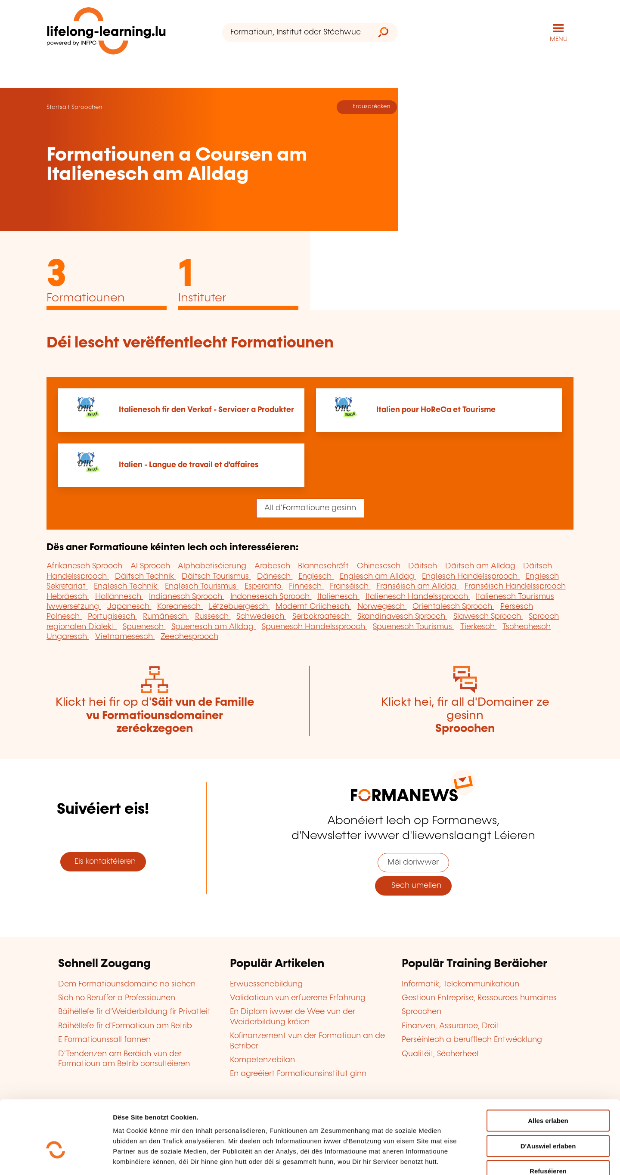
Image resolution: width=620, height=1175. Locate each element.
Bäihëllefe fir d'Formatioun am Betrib (125, 1025)
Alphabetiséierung (213, 566)
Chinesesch (380, 566)
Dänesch (275, 576)
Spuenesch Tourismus (413, 626)
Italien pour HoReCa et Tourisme (436, 409)
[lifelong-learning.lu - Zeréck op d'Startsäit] (106, 32)
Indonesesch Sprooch (271, 596)
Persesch (516, 606)
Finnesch (306, 586)
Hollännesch (119, 596)
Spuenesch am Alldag (213, 626)
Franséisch (350, 586)
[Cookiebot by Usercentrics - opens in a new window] (55, 1158)
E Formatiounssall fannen (104, 1039)
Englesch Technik (126, 586)
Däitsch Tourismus (216, 576)
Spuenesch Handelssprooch (314, 626)
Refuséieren (548, 1120)
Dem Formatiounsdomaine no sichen (126, 984)
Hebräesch (67, 596)
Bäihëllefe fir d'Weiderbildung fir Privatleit (134, 1012)
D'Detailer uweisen (519, 1158)
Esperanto (264, 586)
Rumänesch (166, 616)
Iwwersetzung (73, 606)
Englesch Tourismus (202, 586)
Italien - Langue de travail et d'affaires (188, 464)
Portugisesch (112, 616)
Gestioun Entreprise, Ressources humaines (479, 997)
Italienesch (338, 596)
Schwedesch (261, 616)
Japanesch (129, 606)
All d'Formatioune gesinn (310, 508)
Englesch (316, 576)
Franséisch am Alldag (417, 586)
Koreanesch (180, 606)
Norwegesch (382, 606)
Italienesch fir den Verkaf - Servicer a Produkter (206, 409)
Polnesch (64, 616)
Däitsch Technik (145, 576)
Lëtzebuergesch (239, 606)
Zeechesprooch (189, 636)
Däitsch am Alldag (481, 566)
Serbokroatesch (322, 616)
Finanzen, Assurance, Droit (450, 1025)
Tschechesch (526, 626)
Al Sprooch (151, 566)
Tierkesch (478, 626)
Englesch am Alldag (378, 576)
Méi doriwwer (413, 862)
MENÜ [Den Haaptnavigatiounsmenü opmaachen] (558, 39)
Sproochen (86, 107)
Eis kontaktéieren (103, 861)
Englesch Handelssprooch (471, 576)
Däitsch (423, 566)
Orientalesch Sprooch (453, 606)
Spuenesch (144, 626)
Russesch (213, 616)
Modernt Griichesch (313, 606)
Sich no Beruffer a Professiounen (116, 997)
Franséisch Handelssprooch (515, 586)
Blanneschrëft (324, 566)
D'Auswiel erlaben (548, 1095)
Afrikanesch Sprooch (85, 566)
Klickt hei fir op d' (155, 715)
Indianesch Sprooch (186, 596)
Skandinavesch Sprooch (402, 616)
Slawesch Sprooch (488, 616)
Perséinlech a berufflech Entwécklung (472, 1039)
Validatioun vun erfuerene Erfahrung (298, 997)
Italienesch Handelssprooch (418, 596)
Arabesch (273, 566)
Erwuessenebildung (266, 984)
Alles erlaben (548, 1069)
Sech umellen (413, 886)
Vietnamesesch (125, 636)
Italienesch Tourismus (515, 596)
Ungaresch (67, 636)
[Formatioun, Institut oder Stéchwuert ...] (295, 32)
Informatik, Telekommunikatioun (460, 984)
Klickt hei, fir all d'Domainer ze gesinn (465, 715)
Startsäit (58, 107)
